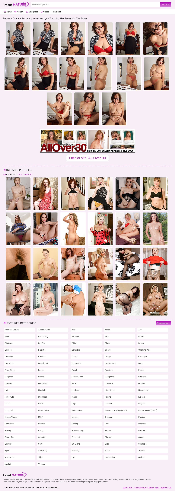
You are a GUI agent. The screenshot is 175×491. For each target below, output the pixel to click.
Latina (7, 403)
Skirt (40, 444)
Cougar (108, 357)
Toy (73, 457)
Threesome (10, 457)
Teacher (141, 450)
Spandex (142, 444)
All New (18, 12)
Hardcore (76, 390)
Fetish (141, 370)
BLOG (125, 488)
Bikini (74, 343)
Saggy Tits (9, 437)
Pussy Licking (77, 430)
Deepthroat (43, 363)
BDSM (141, 336)
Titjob (40, 457)
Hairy (7, 390)
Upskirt (8, 464)
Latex (40, 403)
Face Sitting (10, 370)
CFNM (107, 350)
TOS (130, 488)
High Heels (109, 390)
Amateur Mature (12, 330)
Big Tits (41, 343)
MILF (40, 417)
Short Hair (76, 437)
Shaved (108, 437)
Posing (8, 430)
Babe (7, 336)
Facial (74, 370)
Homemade (143, 390)
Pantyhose (9, 424)
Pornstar (142, 424)
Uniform (141, 457)
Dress (140, 363)
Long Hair (9, 410)
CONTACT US (166, 488)
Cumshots (9, 363)
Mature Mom (77, 410)
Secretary (42, 437)
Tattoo (107, 450)
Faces (40, 370)
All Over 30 (25, 174)
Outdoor (108, 417)
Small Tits (76, 444)
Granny (141, 383)
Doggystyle (76, 363)
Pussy (40, 430)
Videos (45, 12)
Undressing (110, 457)
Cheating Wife (144, 350)
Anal (73, 330)
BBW (107, 336)
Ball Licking (43, 336)
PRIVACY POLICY (141, 488)
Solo (107, 444)
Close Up (9, 357)
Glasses (8, 383)
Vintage (41, 464)
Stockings (76, 450)
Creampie (142, 357)
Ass (140, 330)
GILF (74, 383)
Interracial (42, 397)
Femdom (109, 370)
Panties (141, 417)
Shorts (141, 437)
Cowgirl (75, 357)
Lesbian (108, 403)
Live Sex (56, 12)
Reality (108, 430)
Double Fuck (110, 363)
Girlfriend (142, 377)
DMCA (151, 488)
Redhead (142, 430)
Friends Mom (77, 377)
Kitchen (141, 397)
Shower (8, 444)
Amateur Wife (44, 330)
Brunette (42, 350)
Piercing (41, 424)
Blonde (141, 343)
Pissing (75, 424)
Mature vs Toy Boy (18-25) (116, 410)
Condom (42, 357)
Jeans (74, 397)
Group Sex (42, 383)
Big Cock (9, 343)
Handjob (41, 390)
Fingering (9, 377)
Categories (32, 12)
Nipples (75, 417)
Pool (107, 424)
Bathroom (76, 336)
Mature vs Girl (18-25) (147, 410)
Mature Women (11, 417)
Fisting (41, 377)
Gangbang (109, 377)
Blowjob (8, 350)
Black (107, 343)
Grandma (109, 383)
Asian (107, 330)
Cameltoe (76, 350)
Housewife (9, 397)
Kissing (108, 397)
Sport (7, 450)
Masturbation (43, 410)
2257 (157, 488)
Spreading (42, 450)
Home (8, 12)
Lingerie (141, 403)
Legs (74, 403)
